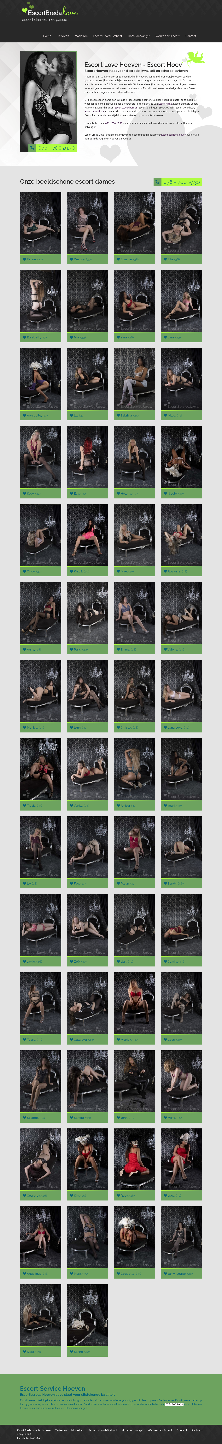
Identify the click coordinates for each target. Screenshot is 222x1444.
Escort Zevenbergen (126, 107)
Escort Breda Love (27, 1430)
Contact (190, 36)
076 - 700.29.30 (51, 148)
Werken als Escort (167, 36)
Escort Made (165, 103)
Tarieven (63, 36)
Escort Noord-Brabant (107, 36)
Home (47, 36)
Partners (197, 1430)
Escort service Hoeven (173, 134)
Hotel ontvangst (139, 36)
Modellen (81, 36)
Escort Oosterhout (94, 111)
